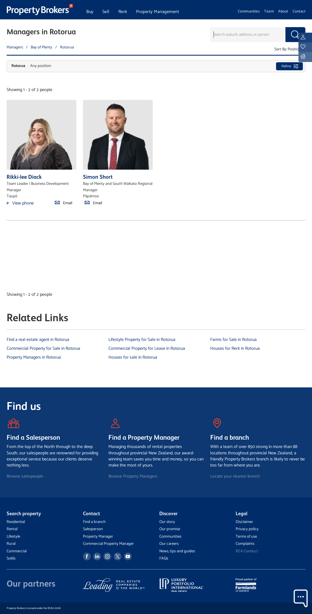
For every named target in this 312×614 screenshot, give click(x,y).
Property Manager (98, 536)
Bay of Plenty (41, 47)
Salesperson (93, 529)
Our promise (169, 529)
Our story (167, 522)
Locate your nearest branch (235, 476)
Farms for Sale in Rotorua (233, 339)
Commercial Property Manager (108, 543)
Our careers (169, 543)
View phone (23, 203)
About (283, 11)
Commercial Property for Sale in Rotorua (43, 348)
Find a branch (94, 522)
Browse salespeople (25, 476)
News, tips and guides (177, 551)
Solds (11, 558)
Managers (15, 47)
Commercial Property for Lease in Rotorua (146, 348)
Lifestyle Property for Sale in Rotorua (141, 339)
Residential (16, 522)
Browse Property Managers (132, 476)
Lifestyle (13, 536)
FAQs (163, 558)
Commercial (17, 551)
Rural (11, 543)
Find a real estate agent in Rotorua (38, 339)
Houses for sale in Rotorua (132, 357)
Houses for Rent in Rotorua (235, 348)
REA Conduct (247, 551)
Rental (12, 529)
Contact (299, 11)
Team (269, 11)
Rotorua (67, 47)
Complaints (245, 543)
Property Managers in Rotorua (34, 357)
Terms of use (246, 536)
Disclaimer (244, 522)
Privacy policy (247, 529)
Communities (249, 11)
